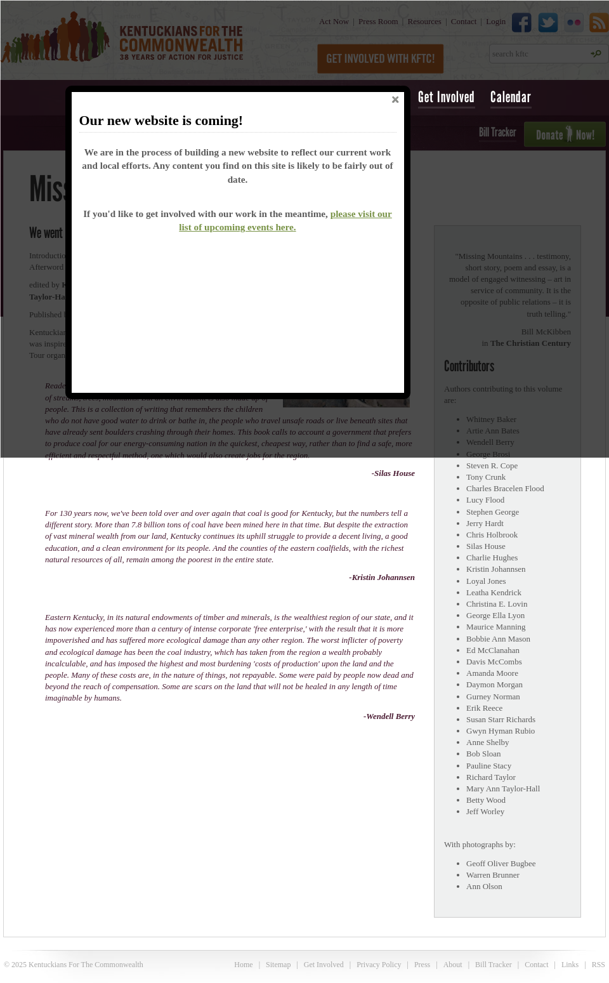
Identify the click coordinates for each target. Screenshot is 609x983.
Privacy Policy (379, 964)
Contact (536, 964)
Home (243, 964)
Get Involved (446, 97)
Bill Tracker (493, 964)
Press (422, 964)
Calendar (511, 97)
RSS (598, 964)
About (452, 964)
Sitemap (278, 964)
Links (570, 964)
